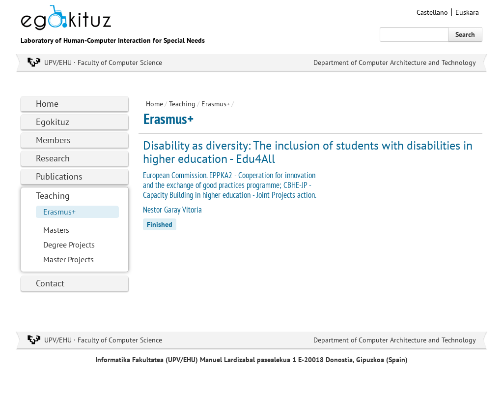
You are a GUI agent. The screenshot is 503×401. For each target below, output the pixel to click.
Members (53, 140)
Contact (50, 283)
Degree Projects (69, 244)
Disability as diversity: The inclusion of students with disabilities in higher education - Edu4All (308, 152)
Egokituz (52, 121)
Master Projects (68, 259)
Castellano (432, 12)
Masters (56, 230)
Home (47, 103)
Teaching (53, 195)
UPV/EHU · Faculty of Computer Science (103, 62)
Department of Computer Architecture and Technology (394, 62)
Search (465, 34)
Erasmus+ (59, 211)
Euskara (467, 12)
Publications (59, 176)
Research (53, 158)
